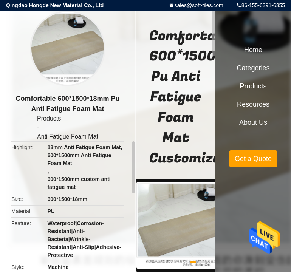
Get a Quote (253, 158)
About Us (253, 122)
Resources (253, 104)
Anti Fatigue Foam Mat (67, 136)
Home (253, 50)
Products (49, 118)
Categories (253, 68)
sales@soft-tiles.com (198, 5)
